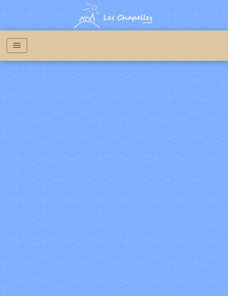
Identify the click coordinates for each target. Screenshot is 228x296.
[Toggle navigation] (17, 45)
